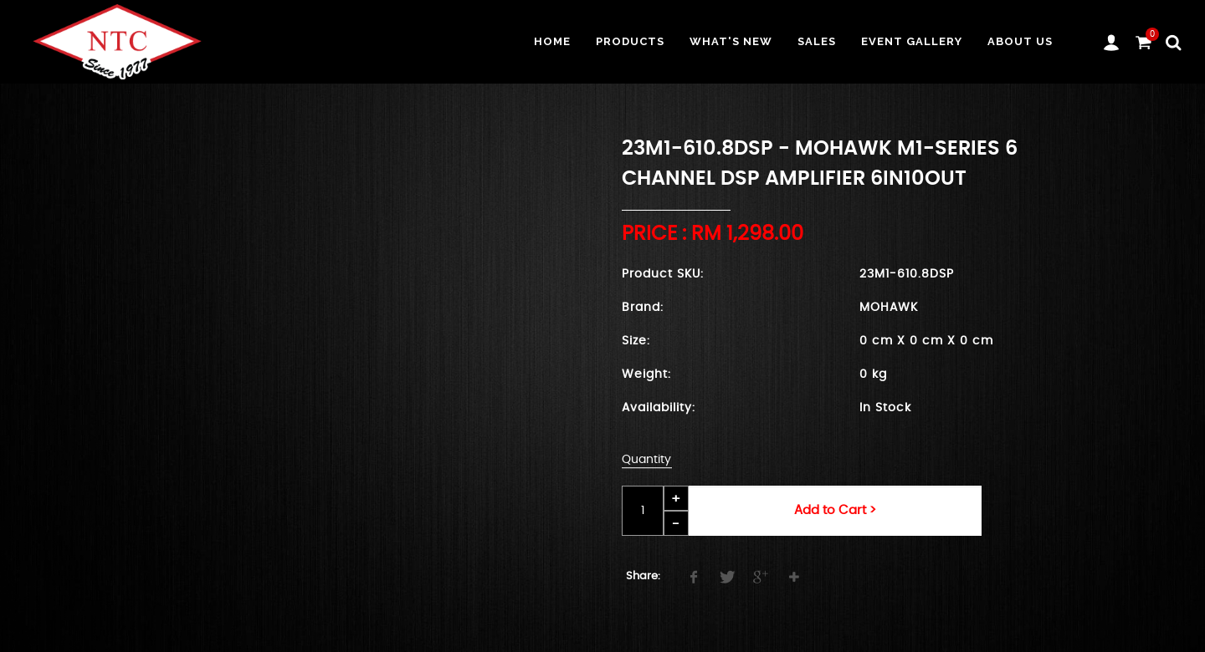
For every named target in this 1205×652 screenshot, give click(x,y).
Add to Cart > (835, 510)
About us (1020, 41)
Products (630, 41)
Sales (816, 41)
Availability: (658, 408)
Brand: (643, 307)
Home (552, 41)
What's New (731, 41)
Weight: (646, 374)
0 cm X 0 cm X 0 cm (926, 341)
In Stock (885, 408)
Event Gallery (911, 41)
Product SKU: (663, 274)
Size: (636, 341)
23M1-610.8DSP (906, 274)
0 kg (873, 374)
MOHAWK (888, 307)
